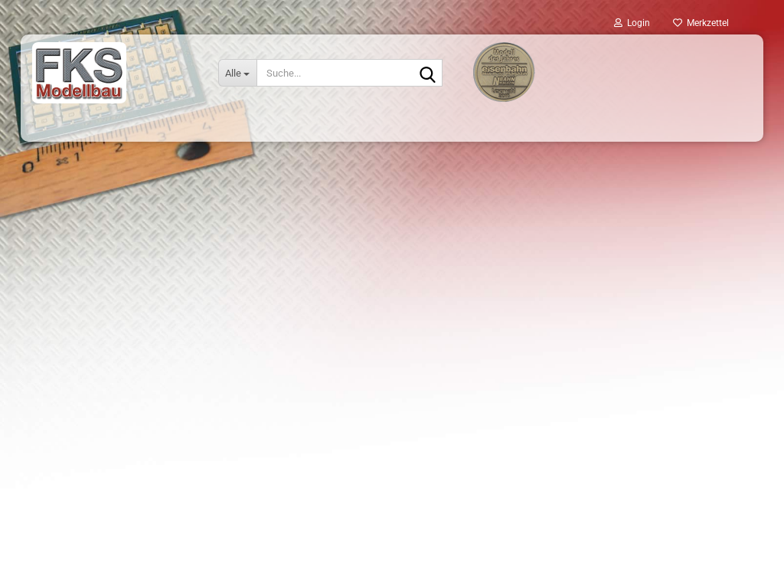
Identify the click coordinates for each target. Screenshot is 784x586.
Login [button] (632, 23)
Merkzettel (701, 23)
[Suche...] (237, 73)
